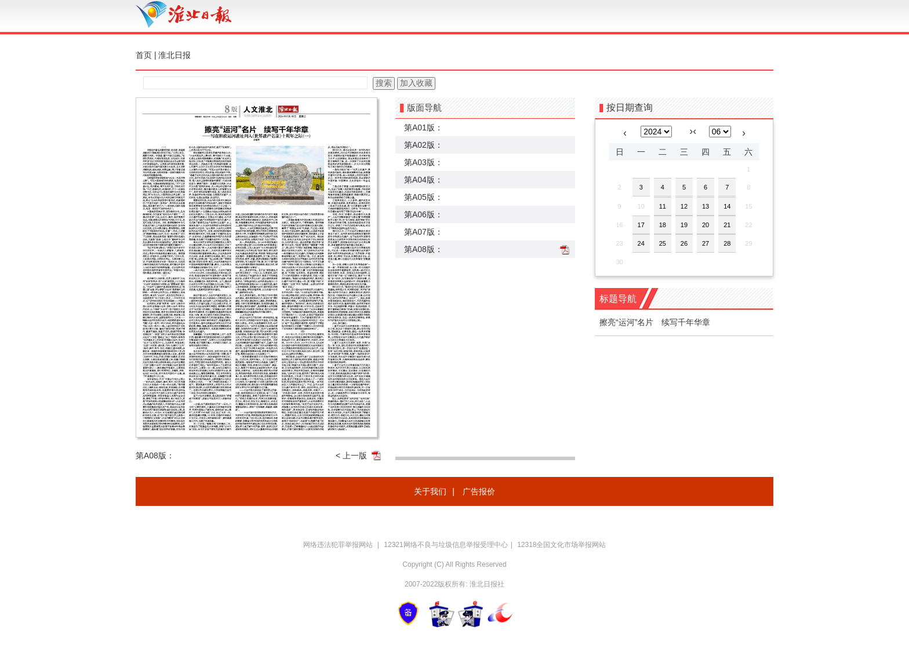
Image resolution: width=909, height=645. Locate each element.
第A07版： (423, 231)
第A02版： (423, 145)
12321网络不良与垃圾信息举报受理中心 (445, 545)
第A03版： (423, 162)
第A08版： (423, 249)
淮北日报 (174, 55)
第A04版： (423, 179)
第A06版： (423, 214)
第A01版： (423, 127)
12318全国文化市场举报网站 (561, 545)
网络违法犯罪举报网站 (338, 545)
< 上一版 (351, 455)
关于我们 (430, 491)
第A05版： (423, 197)
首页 (144, 55)
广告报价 (479, 491)
